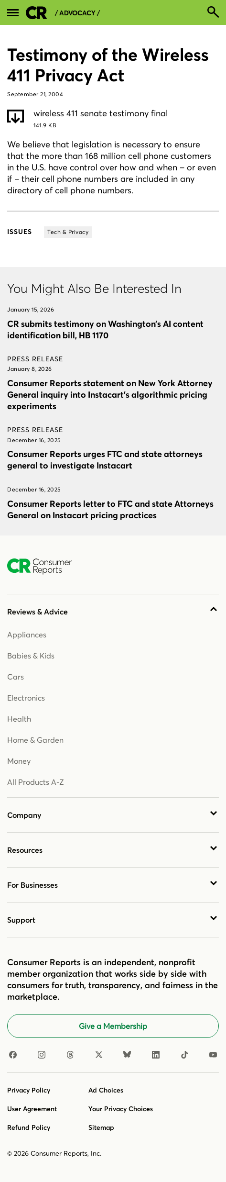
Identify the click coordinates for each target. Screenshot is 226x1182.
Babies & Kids (30, 655)
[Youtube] (213, 1055)
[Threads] (70, 1055)
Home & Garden (35, 740)
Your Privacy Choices (120, 1108)
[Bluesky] (127, 1055)
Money (19, 761)
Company (24, 815)
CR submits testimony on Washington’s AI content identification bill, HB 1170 (105, 329)
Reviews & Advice (37, 611)
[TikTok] (184, 1055)
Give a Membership (113, 1026)
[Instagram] (41, 1055)
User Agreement (32, 1108)
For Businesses (32, 885)
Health (19, 719)
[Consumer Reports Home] (44, 566)
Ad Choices (105, 1090)
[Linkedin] (155, 1055)
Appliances (26, 634)
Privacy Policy (28, 1090)
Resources (25, 850)
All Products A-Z (35, 782)
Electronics (26, 698)
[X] (99, 1055)
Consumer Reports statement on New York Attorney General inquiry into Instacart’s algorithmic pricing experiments (110, 395)
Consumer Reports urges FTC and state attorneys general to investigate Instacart (105, 459)
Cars (15, 676)
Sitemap (101, 1127)
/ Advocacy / (77, 13)
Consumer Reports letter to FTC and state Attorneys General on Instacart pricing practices (110, 509)
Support (21, 920)
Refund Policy (28, 1127)
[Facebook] (13, 1055)
